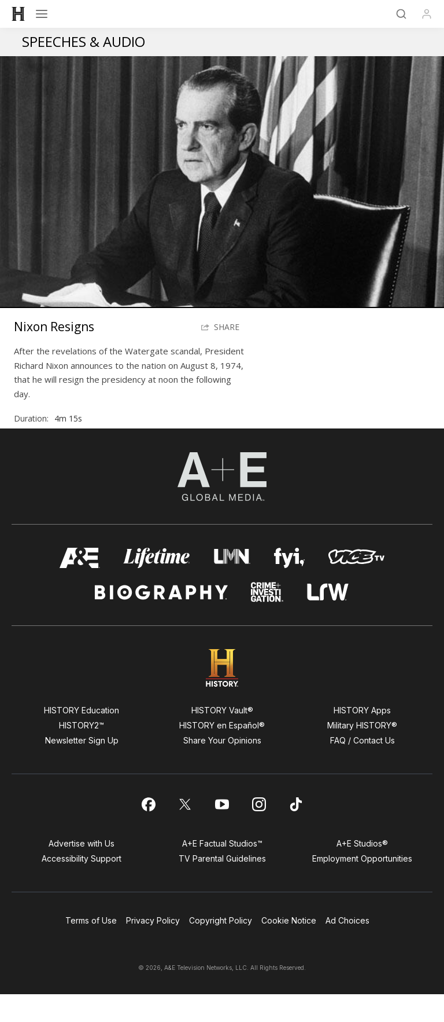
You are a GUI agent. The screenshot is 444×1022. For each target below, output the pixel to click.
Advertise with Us (81, 871)
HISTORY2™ (81, 753)
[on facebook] (148, 832)
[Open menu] (42, 14)
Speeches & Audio (83, 41)
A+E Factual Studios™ (222, 871)
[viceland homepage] (356, 586)
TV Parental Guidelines (222, 886)
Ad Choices (347, 948)
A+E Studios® (362, 871)
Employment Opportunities (362, 886)
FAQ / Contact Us (362, 768)
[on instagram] (259, 832)
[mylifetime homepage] (156, 586)
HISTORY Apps (362, 738)
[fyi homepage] (289, 586)
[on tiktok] (296, 832)
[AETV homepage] (80, 586)
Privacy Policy (153, 948)
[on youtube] (222, 832)
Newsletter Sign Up (82, 768)
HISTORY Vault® (222, 738)
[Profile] (426, 14)
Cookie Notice (288, 948)
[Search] (401, 14)
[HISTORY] (18, 14)
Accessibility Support (81, 886)
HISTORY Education (81, 738)
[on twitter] (185, 832)
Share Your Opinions (222, 768)
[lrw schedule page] (328, 620)
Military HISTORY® (362, 753)
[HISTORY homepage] (222, 696)
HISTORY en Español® (222, 753)
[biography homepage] (161, 620)
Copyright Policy (220, 948)
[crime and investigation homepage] (267, 620)
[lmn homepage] (232, 586)
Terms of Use (91, 948)
